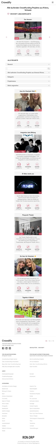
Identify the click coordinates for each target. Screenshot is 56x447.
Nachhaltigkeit (33, 388)
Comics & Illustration (7, 396)
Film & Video (5, 403)
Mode (3, 430)
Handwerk (4, 413)
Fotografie (4, 406)
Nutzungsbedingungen (8, 374)
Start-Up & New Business (36, 413)
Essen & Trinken (6, 401)
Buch (3, 393)
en (49, 341)
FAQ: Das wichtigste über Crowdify (11, 366)
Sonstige (32, 403)
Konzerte (4, 416)
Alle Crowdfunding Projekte (37, 359)
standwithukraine (34, 411)
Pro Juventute (33, 398)
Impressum (32, 376)
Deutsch (29, 64)
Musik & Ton (33, 386)
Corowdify (4, 398)
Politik (31, 396)
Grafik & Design (6, 411)
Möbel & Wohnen (6, 428)
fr (53, 341)
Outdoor (32, 391)
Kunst (3, 420)
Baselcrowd (5, 388)
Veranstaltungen (34, 428)
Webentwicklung (21, 443)
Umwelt (32, 425)
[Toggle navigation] (53, 2)
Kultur (3, 418)
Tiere (31, 420)
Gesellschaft (5, 408)
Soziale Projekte (34, 406)
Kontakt (32, 374)
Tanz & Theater (34, 416)
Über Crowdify (33, 366)
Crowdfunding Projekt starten (9, 359)
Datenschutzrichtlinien (7, 379)
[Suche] (49, 68)
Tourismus (32, 423)
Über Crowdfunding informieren (10, 361)
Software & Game (34, 401)
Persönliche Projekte (35, 393)
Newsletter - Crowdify (37, 347)
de (46, 341)
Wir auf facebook (34, 361)
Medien (4, 425)
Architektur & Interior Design (9, 386)
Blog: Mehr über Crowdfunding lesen (11, 364)
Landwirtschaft (6, 423)
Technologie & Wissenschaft (37, 418)
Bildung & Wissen (6, 391)
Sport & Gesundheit (35, 408)
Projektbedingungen (7, 376)
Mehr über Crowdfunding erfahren (38, 364)
